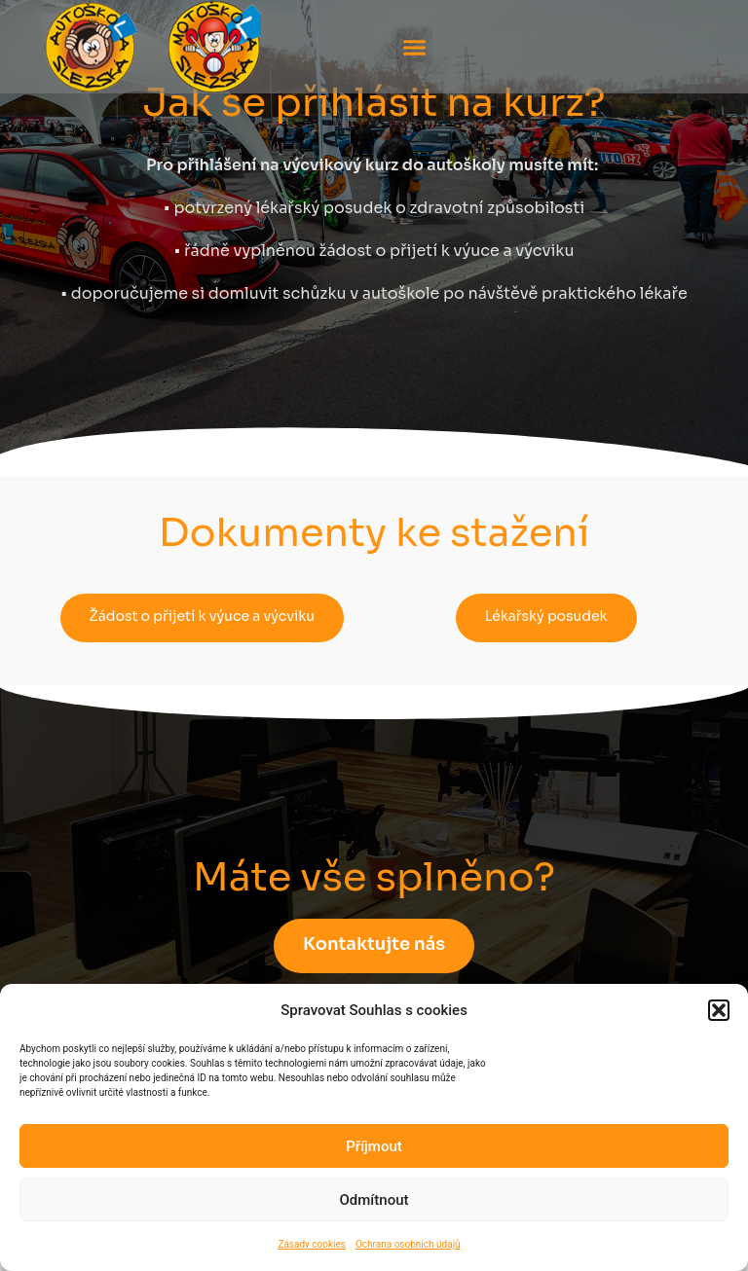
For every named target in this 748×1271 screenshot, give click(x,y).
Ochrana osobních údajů (408, 1244)
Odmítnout (374, 1200)
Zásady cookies (312, 1244)
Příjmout (373, 1146)
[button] (719, 1010)
